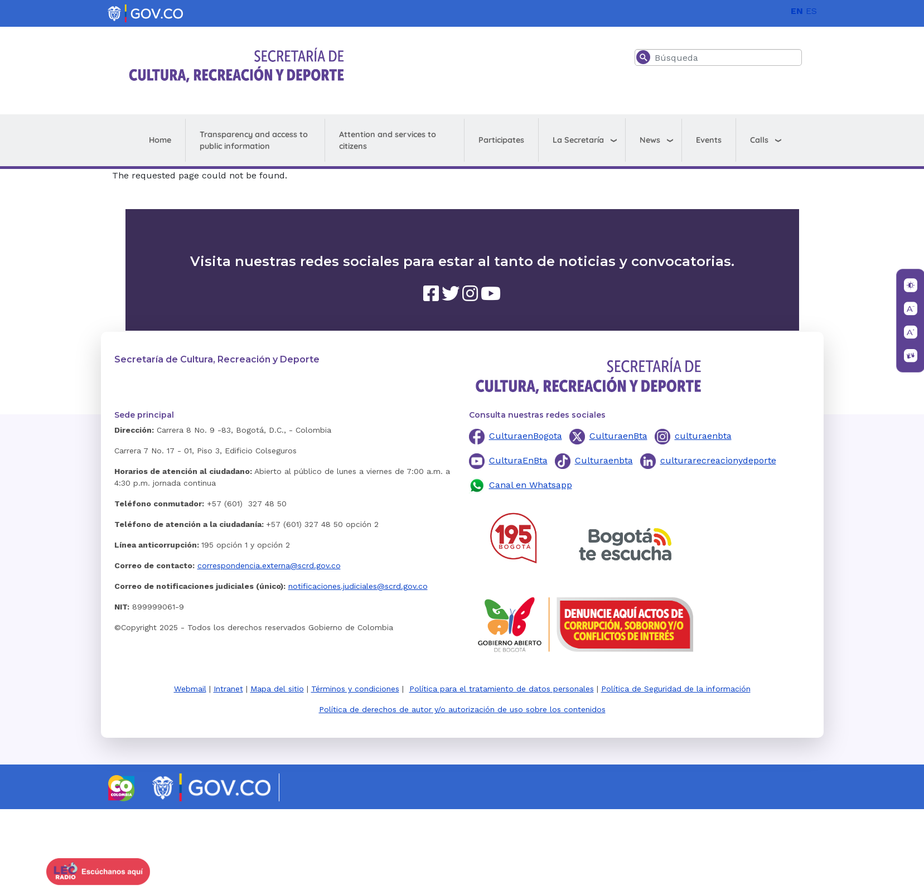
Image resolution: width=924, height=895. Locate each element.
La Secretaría (578, 140)
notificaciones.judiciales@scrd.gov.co (358, 586)
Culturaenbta (604, 460)
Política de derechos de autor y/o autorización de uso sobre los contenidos (462, 709)
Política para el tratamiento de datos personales (501, 688)
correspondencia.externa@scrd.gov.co (269, 565)
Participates (501, 140)
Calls (759, 140)
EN (797, 11)
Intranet (228, 688)
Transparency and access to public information (254, 140)
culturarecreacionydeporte (718, 460)
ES (811, 11)
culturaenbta (703, 435)
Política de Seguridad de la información (676, 688)
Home (160, 140)
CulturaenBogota (525, 435)
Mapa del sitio (277, 688)
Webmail (190, 688)
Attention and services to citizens (387, 140)
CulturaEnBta (518, 460)
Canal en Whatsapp (530, 485)
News (650, 140)
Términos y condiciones (355, 688)
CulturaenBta (618, 435)
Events (709, 140)
